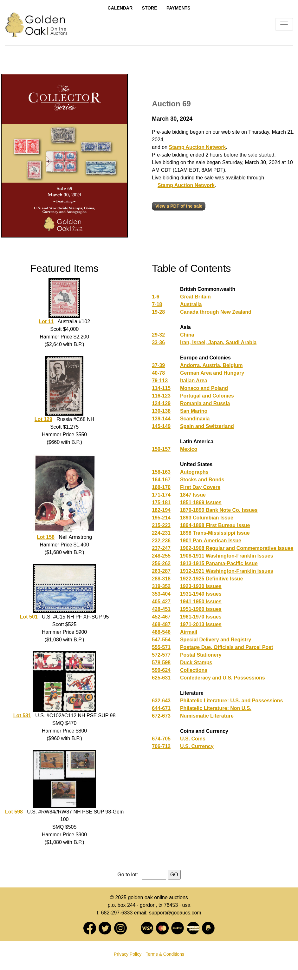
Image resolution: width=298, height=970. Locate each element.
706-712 (161, 746)
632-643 (161, 700)
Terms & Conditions (165, 954)
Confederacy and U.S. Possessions (222, 677)
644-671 (161, 708)
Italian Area (193, 380)
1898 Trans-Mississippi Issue (215, 533)
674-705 (161, 738)
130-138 (161, 411)
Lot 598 (14, 811)
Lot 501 (29, 616)
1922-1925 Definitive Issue (211, 578)
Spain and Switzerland (207, 426)
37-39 (158, 365)
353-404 (161, 594)
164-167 (161, 479)
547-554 (161, 639)
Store (149, 7)
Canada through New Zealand (215, 312)
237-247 (161, 548)
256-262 (161, 563)
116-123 (161, 395)
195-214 (161, 517)
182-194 (161, 510)
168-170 (161, 487)
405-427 (161, 601)
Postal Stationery (201, 655)
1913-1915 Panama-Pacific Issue (219, 563)
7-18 (157, 304)
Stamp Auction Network (197, 147)
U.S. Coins (192, 738)
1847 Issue (193, 495)
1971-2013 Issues (201, 624)
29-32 (158, 335)
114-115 (161, 388)
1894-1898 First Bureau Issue (215, 525)
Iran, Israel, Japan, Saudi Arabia (218, 342)
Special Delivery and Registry (215, 639)
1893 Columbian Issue (206, 517)
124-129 (161, 403)
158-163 (161, 472)
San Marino (193, 411)
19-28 (158, 312)
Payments (178, 7)
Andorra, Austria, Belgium (211, 365)
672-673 (161, 716)
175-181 (161, 502)
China (187, 335)
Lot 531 (22, 715)
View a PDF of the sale (178, 206)
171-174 (161, 495)
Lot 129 (43, 419)
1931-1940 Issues (201, 594)
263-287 (161, 571)
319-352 (161, 586)
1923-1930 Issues (201, 586)
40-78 (158, 373)
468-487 (161, 624)
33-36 (158, 342)
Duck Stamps (196, 662)
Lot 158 (46, 537)
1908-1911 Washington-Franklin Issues (226, 556)
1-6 (155, 296)
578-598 (161, 662)
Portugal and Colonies (207, 395)
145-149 (161, 426)
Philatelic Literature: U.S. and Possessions (231, 700)
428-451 (161, 609)
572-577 (161, 655)
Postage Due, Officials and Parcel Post (226, 647)
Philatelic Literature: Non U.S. (215, 708)
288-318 (161, 578)
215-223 (161, 525)
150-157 (161, 449)
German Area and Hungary (212, 373)
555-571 (161, 647)
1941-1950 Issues (201, 601)
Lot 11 (46, 321)
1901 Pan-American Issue (210, 540)
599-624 (161, 670)
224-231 (161, 533)
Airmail (188, 632)
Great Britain (195, 296)
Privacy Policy (127, 954)
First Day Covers (200, 487)
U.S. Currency (197, 746)
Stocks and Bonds (202, 479)
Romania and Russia (205, 403)
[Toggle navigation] (284, 24)
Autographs (194, 472)
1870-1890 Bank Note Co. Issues (219, 510)
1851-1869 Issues (201, 502)
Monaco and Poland (204, 388)
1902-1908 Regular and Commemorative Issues (237, 548)
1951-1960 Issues (201, 609)
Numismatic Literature (207, 716)
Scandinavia (195, 418)
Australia (191, 304)
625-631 (161, 677)
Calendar (120, 7)
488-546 (161, 632)
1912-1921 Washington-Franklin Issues (226, 571)
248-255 (161, 556)
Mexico (188, 449)
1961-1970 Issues (201, 616)
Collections (193, 670)
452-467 (161, 616)
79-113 (160, 380)
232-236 (161, 540)
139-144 (161, 418)
